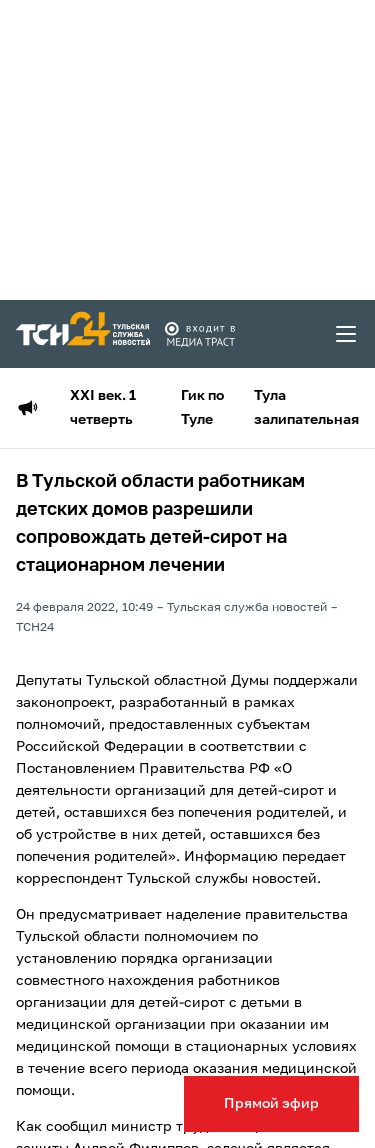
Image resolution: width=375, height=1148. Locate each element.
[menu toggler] (347, 334)
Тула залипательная (306, 408)
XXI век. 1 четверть (103, 408)
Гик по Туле (202, 408)
